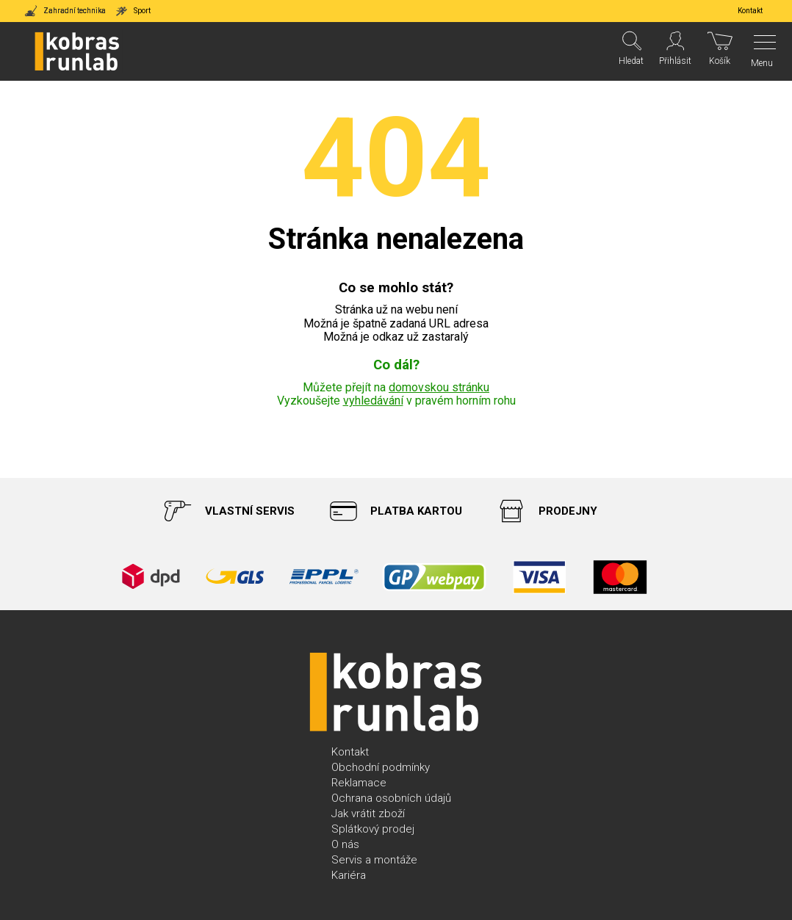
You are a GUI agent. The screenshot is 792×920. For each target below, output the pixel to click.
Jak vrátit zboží (368, 813)
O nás (345, 844)
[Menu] (761, 51)
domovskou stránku (439, 387)
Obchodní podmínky (380, 767)
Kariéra (348, 875)
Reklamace (358, 782)
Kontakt (350, 751)
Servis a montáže (374, 859)
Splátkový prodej (372, 829)
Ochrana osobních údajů (391, 798)
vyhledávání (373, 401)
